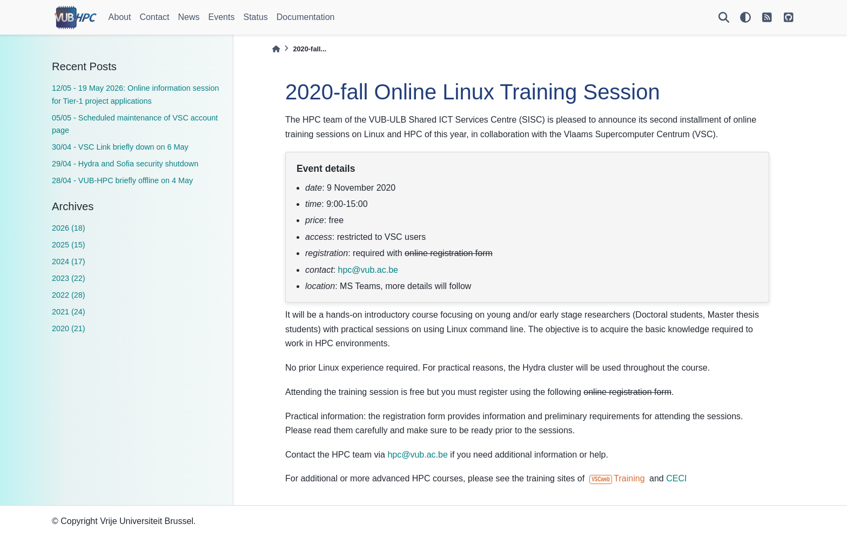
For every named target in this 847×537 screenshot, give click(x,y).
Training (617, 478)
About (120, 17)
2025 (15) (68, 244)
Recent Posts (84, 66)
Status (255, 17)
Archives (72, 206)
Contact (154, 17)
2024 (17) (68, 261)
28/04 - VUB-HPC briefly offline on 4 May (122, 180)
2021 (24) (68, 311)
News (189, 17)
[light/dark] (745, 17)
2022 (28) (68, 295)
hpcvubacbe (368, 269)
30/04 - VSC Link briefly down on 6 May (120, 147)
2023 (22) (68, 278)
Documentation (306, 17)
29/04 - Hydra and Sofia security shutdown (125, 163)
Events (222, 17)
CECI (676, 478)
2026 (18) (68, 228)
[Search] (723, 17)
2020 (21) (68, 328)
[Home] (276, 49)
